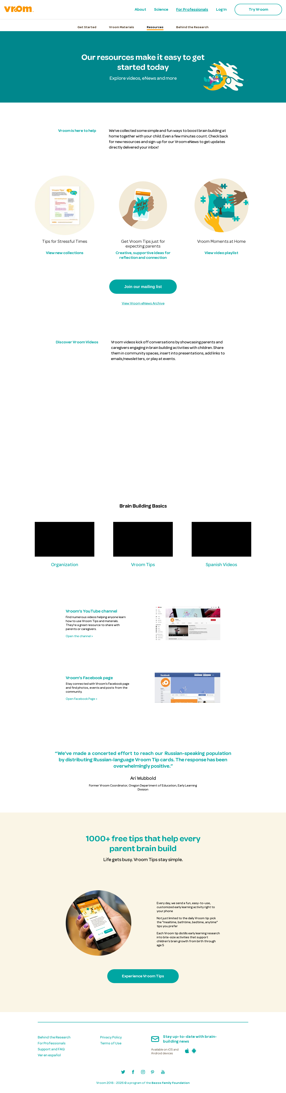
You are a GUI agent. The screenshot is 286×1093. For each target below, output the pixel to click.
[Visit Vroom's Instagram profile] (143, 1072)
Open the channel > (79, 636)
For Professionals (52, 1043)
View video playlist (221, 253)
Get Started (86, 27)
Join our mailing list (143, 286)
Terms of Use (110, 1043)
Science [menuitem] (161, 9)
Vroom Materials (121, 27)
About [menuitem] (140, 9)
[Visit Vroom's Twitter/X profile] (123, 1072)
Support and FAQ (51, 1049)
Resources (155, 27)
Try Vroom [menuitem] (258, 9)
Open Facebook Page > (81, 699)
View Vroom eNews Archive (143, 303)
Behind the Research (192, 27)
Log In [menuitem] (221, 9)
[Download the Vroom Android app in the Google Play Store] (192, 1052)
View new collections (64, 253)
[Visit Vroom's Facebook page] (133, 1072)
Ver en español (49, 1055)
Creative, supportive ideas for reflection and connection (143, 255)
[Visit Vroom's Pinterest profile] (153, 1072)
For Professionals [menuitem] (192, 9)
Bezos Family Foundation (171, 1083)
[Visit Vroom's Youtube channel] (163, 1072)
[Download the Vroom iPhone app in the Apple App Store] (186, 1052)
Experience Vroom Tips (143, 976)
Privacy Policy (111, 1037)
